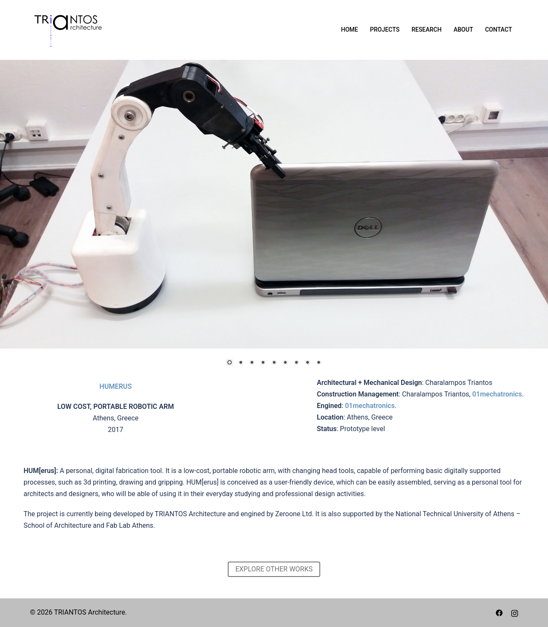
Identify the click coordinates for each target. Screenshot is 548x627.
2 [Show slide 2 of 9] (240, 363)
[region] (274, 218)
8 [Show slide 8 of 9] (307, 363)
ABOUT (463, 29)
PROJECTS (384, 29)
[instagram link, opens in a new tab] (514, 612)
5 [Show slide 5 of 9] (274, 363)
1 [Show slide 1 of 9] (229, 363)
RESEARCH (426, 29)
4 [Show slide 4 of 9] (263, 363)
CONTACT (498, 29)
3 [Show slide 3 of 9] (251, 363)
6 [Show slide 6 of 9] (285, 363)
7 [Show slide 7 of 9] (296, 363)
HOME (349, 29)
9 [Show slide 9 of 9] (318, 363)
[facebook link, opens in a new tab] (499, 612)
